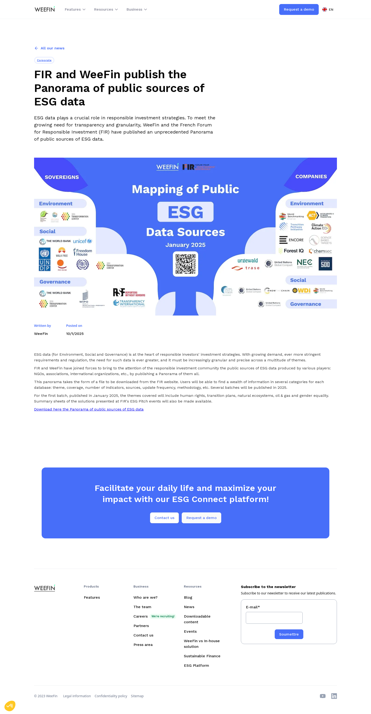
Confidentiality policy (111, 696)
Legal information (77, 696)
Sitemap (137, 696)
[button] (75, 9)
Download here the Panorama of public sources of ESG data (89, 409)
